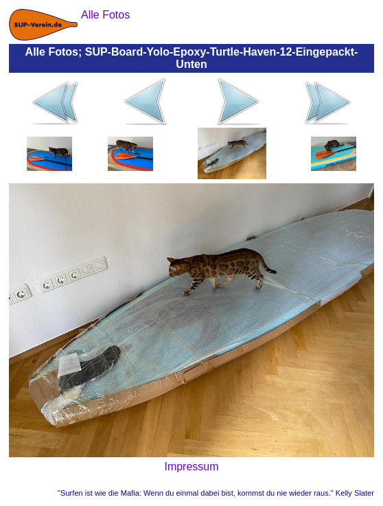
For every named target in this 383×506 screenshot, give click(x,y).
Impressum (191, 466)
